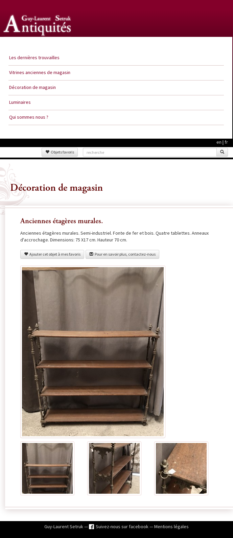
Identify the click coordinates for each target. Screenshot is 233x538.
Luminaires (20, 102)
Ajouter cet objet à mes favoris (52, 254)
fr (226, 142)
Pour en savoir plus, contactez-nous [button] (122, 254)
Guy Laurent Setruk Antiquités (38, 43)
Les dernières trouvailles (34, 57)
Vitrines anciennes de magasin (39, 72)
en (219, 142)
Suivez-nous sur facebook (122, 526)
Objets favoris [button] (59, 152)
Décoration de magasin (32, 87)
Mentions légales (171, 526)
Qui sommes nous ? (28, 117)
